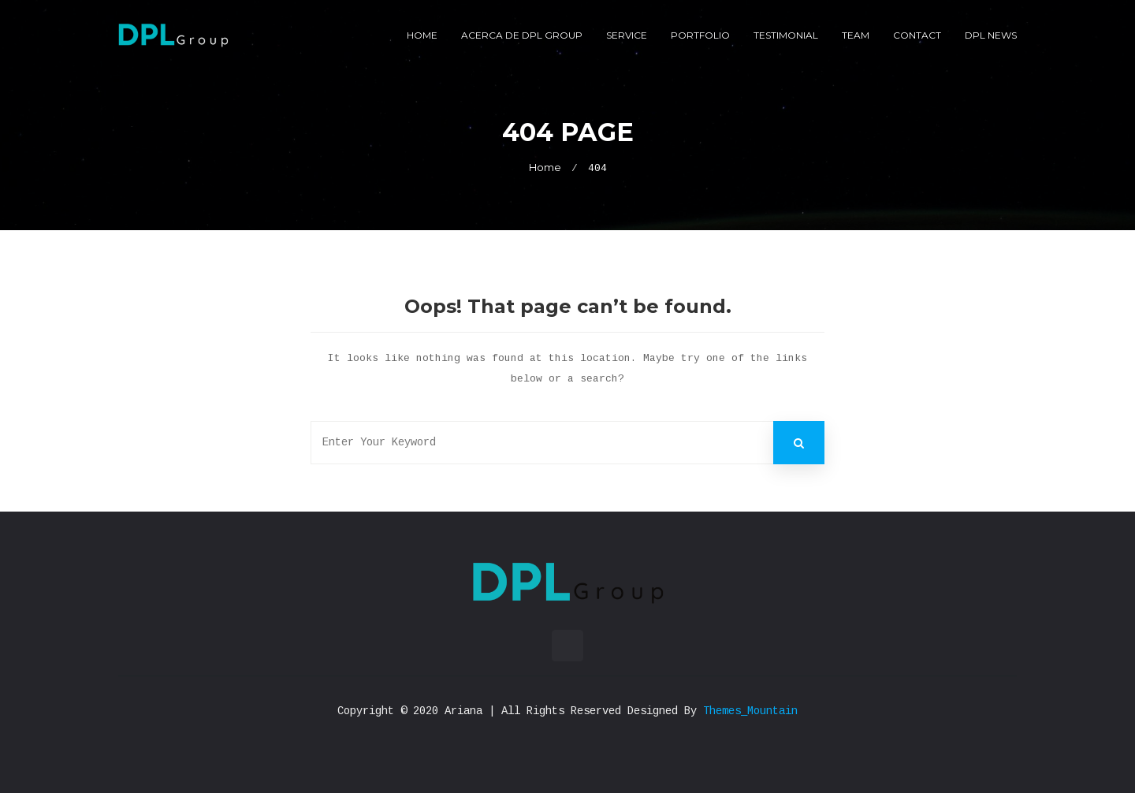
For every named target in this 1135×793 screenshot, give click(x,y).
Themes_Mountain (750, 711)
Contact (917, 35)
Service (626, 35)
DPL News (991, 35)
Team (855, 35)
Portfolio (700, 35)
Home (422, 35)
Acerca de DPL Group (521, 35)
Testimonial (786, 35)
